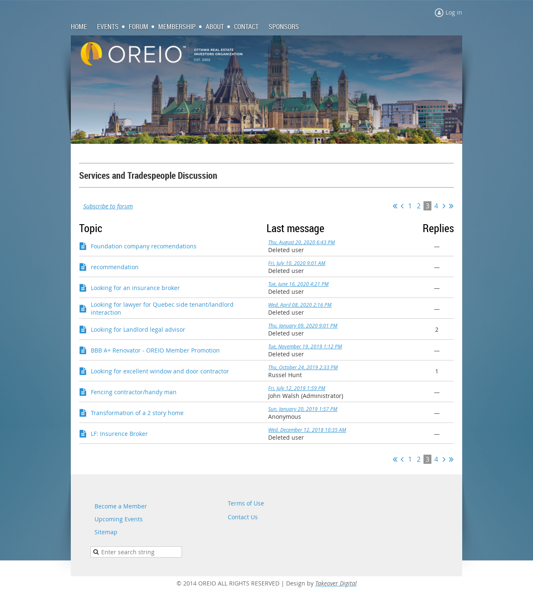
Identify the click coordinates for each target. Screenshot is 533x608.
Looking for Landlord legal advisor (138, 329)
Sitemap (106, 532)
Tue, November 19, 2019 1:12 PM (305, 346)
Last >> (451, 206)
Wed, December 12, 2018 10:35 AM (307, 429)
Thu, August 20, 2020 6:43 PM (301, 242)
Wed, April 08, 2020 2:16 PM (299, 304)
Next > (444, 206)
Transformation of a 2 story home (137, 413)
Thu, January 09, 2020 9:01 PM (302, 325)
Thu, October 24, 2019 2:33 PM (303, 367)
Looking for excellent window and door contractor (160, 371)
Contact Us (243, 517)
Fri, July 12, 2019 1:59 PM (296, 388)
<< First (395, 206)
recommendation (115, 267)
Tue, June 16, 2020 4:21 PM (298, 283)
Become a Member (121, 506)
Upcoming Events (119, 519)
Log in (454, 12)
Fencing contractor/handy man (134, 392)
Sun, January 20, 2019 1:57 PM (302, 408)
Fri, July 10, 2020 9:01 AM (296, 263)
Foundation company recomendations (144, 246)
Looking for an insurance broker (135, 288)
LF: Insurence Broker (119, 434)
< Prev (402, 206)
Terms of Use (246, 503)
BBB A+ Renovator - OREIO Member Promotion (155, 350)
